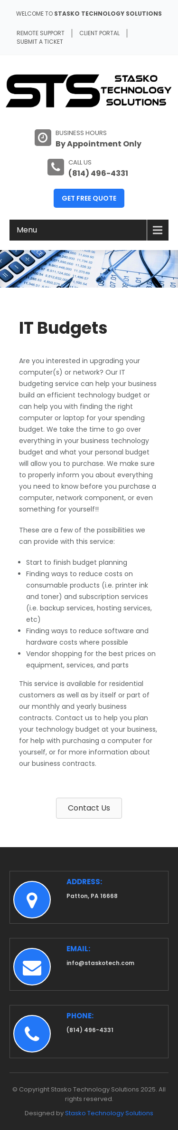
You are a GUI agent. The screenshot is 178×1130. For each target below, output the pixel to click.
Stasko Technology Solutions (109, 1113)
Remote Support (41, 33)
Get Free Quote (89, 198)
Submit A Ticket (40, 42)
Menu (27, 229)
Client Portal (99, 33)
